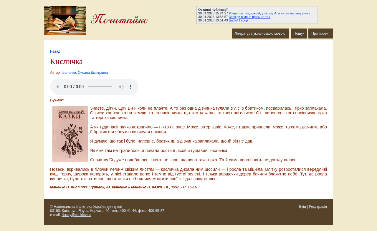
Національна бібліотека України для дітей (88, 207)
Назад (55, 51)
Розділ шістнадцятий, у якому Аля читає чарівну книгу (269, 13)
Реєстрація (318, 207)
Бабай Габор (238, 20)
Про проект (320, 33)
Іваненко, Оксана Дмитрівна (85, 73)
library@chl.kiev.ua (76, 215)
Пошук (299, 33)
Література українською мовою (260, 33)
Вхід (302, 207)
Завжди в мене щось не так (249, 17)
